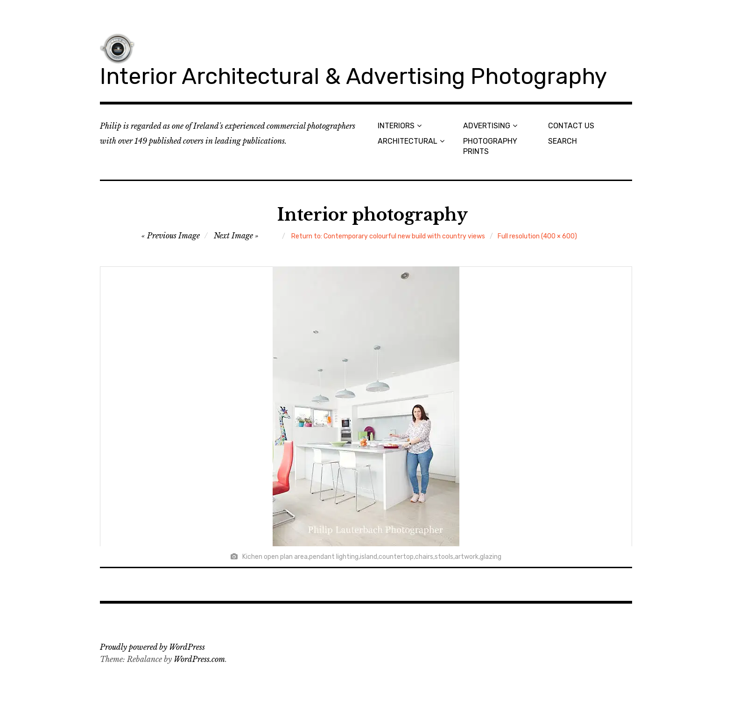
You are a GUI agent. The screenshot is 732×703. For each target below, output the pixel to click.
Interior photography (372, 214)
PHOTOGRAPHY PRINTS (490, 146)
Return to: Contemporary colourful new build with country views (388, 236)
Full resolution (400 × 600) (537, 236)
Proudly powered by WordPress (152, 647)
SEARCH (562, 141)
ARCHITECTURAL (407, 141)
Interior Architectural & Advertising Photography (353, 76)
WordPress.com (199, 659)
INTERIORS (396, 125)
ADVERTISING (486, 125)
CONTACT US (571, 125)
